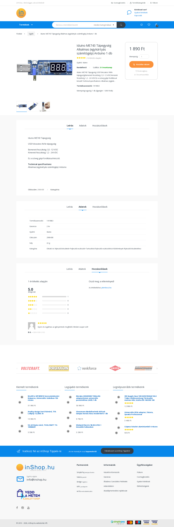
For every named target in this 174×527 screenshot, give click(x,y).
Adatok (82, 125)
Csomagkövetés (118, 3)
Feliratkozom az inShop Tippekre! (117, 451)
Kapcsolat (138, 15)
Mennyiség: (133, 56)
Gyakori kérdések (141, 12)
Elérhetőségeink (143, 486)
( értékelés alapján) (94, 58)
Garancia (107, 477)
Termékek (24, 24)
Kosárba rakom (142, 64)
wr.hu (79, 491)
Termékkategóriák (138, 3)
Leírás (70, 125)
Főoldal (19, 34)
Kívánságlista (142, 71)
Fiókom (154, 3)
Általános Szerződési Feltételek (115, 481)
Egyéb (31, 34)
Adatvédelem (109, 486)
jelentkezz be (106, 287)
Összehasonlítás (142, 75)
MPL (82, 486)
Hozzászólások (99, 125)
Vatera (79, 477)
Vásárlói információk (111, 472)
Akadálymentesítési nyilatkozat (115, 491)
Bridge (79, 482)
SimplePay (81, 472)
